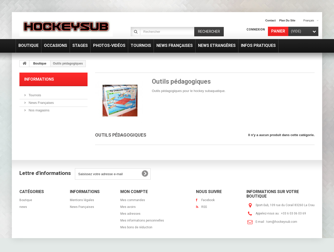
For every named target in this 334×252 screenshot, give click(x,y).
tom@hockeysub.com (281, 222)
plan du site (287, 20)
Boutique (39, 63)
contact (270, 20)
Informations (39, 79)
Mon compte (134, 191)
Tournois (34, 95)
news (23, 207)
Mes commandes (132, 200)
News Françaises (41, 103)
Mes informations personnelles (142, 220)
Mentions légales (82, 200)
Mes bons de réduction (136, 227)
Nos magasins (38, 110)
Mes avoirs (128, 207)
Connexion (255, 29)
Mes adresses (130, 213)
